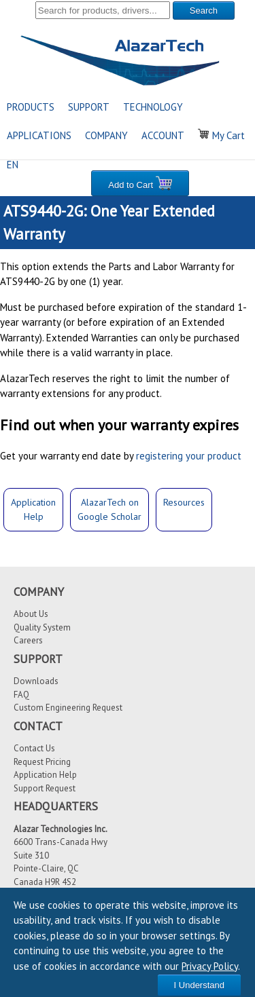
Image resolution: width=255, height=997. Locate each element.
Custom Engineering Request (68, 707)
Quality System (42, 627)
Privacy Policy (210, 966)
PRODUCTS (30, 106)
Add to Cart (139, 183)
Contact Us (34, 748)
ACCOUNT (162, 135)
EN (12, 164)
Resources (184, 502)
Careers (28, 640)
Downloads (36, 681)
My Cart (221, 135)
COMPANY (106, 135)
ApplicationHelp (33, 509)
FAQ (21, 694)
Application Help (45, 774)
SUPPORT (88, 106)
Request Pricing (42, 762)
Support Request (44, 788)
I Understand (199, 985)
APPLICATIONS (39, 135)
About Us (31, 614)
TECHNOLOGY (153, 106)
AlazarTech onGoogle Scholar (109, 509)
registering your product (188, 455)
